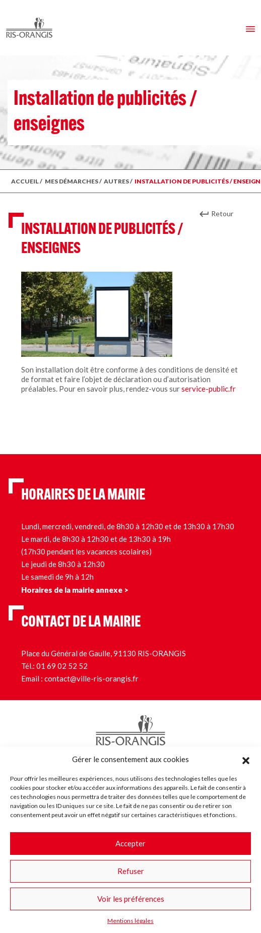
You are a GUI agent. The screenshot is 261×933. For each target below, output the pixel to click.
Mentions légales (130, 920)
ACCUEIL (25, 181)
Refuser (130, 871)
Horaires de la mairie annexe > (74, 589)
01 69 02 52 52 (62, 665)
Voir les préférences (130, 898)
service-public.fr (208, 388)
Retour (222, 213)
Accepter (130, 843)
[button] (246, 759)
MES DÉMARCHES (71, 181)
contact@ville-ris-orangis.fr (91, 678)
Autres (116, 181)
